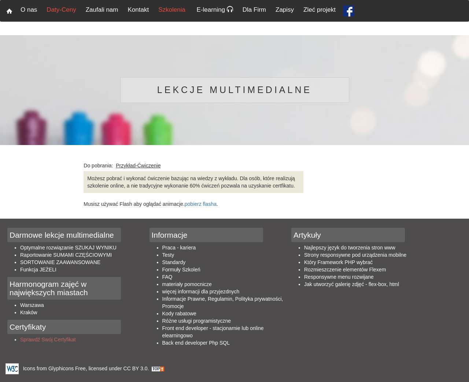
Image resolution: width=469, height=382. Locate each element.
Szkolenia (172, 9)
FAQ (167, 277)
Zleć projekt (319, 9)
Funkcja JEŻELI (38, 269)
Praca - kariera (179, 248)
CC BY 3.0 (135, 368)
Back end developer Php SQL (196, 343)
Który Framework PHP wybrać (338, 262)
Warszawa (32, 305)
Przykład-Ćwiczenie (138, 165)
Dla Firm (254, 9)
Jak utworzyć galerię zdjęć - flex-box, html (351, 284)
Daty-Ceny (61, 9)
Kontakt (138, 9)
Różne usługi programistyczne (196, 321)
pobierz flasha (201, 204)
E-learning (215, 9)
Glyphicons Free (67, 368)
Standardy (174, 262)
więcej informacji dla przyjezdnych (201, 291)
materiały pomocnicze (187, 284)
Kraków (28, 312)
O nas (29, 9)
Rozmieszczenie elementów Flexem (345, 269)
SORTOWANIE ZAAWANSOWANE (60, 262)
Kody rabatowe (179, 313)
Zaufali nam (102, 9)
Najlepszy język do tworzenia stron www (349, 248)
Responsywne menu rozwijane (339, 277)
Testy (168, 255)
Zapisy (285, 9)
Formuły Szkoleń (181, 269)
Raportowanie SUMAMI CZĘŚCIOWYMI (66, 255)
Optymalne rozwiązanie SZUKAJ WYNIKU (68, 248)
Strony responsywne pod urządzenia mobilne (355, 255)
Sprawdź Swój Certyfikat (48, 339)
